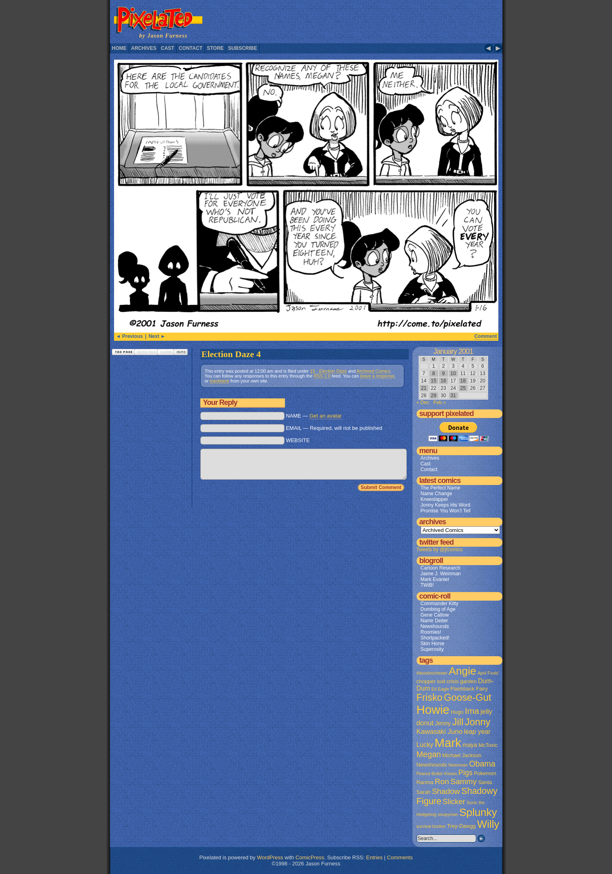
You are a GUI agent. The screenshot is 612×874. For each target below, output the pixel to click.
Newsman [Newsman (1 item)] (458, 764)
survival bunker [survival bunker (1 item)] (431, 826)
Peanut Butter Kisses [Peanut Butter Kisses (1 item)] (437, 773)
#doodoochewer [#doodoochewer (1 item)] (432, 673)
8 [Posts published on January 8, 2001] (433, 373)
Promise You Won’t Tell (446, 511)
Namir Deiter (434, 621)
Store (215, 48)
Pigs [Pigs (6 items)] (465, 773)
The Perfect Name (440, 488)
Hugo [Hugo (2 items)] (457, 712)
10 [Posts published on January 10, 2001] (453, 373)
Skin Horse (433, 643)
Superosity (432, 649)
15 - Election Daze (328, 371)
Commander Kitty (440, 603)
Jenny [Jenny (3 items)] (443, 723)
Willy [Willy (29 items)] (488, 824)
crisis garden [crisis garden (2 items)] (461, 681)
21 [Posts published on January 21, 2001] (423, 388)
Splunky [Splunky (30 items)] (478, 812)
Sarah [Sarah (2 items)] (424, 792)
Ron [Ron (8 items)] (442, 781)
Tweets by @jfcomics (440, 549)
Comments (400, 857)
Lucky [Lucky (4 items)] (425, 744)
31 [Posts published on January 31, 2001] (453, 395)
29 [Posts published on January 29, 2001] (433, 395)
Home (119, 48)
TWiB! (427, 585)
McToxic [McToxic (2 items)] (488, 745)
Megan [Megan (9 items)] (429, 754)
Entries (374, 857)
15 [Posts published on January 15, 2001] (433, 381)
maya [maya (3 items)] (470, 745)
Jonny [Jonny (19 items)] (478, 722)
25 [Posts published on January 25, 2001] (463, 388)
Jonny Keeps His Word (446, 505)
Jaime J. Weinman (441, 574)
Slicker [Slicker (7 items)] (454, 801)
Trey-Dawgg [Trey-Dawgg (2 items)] (461, 826)
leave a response (377, 375)
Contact (190, 48)
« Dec (423, 402)
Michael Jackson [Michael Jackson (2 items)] (462, 755)
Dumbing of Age (438, 609)
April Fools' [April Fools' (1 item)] (488, 673)
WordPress (270, 857)
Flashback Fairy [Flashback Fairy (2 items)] (469, 689)
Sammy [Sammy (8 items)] (464, 781)
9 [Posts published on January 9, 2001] (443, 373)
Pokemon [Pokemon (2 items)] (485, 773)
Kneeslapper (434, 499)
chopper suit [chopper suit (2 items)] (431, 681)
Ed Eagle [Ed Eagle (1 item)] (440, 688)
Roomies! (431, 632)
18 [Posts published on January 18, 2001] (463, 381)
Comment (485, 336)
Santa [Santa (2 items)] (485, 782)
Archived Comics (373, 371)
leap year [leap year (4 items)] (477, 731)
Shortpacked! (435, 638)
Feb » (439, 402)
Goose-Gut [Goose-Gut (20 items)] (467, 697)
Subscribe (242, 48)
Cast (168, 48)
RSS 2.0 (322, 375)
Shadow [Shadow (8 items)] (446, 791)
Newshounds (435, 626)
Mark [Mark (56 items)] (448, 742)
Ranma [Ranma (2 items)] (425, 782)
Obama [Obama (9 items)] (482, 763)
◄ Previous (129, 336)
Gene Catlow (435, 615)
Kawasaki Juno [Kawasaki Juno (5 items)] (440, 731)
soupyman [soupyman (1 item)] (448, 814)
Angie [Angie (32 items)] (462, 671)
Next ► (156, 336)
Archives (144, 48)
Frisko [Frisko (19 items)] (430, 697)
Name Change (436, 493)
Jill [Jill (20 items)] (458, 722)
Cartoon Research (440, 568)
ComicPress (310, 857)
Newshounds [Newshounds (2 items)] (432, 765)
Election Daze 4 (231, 354)
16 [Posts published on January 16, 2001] (443, 381)
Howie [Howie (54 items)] (433, 709)
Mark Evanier (435, 579)
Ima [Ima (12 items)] (472, 710)
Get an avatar (325, 416)
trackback (219, 380)
